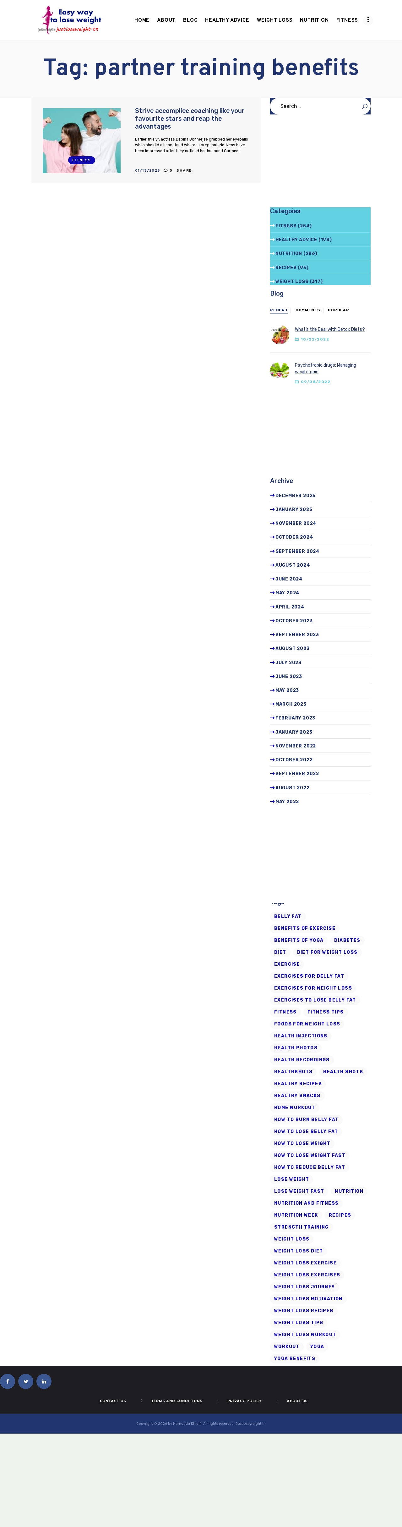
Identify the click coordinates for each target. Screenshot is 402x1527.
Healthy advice (296, 239)
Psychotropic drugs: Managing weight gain (325, 369)
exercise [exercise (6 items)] (287, 964)
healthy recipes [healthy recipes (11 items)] (298, 1083)
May (287, 593)
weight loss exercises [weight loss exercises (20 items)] (307, 1275)
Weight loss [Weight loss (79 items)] (291, 1239)
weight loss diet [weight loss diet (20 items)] (298, 1251)
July (288, 662)
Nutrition (288, 253)
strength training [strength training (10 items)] (301, 1227)
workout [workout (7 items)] (287, 1346)
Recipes (286, 267)
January (293, 509)
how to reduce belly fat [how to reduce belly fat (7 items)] (309, 1167)
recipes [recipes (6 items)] (340, 1215)
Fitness (81, 160)
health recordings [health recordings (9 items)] (302, 1060)
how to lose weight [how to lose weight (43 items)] (302, 1143)
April (290, 607)
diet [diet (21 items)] (280, 952)
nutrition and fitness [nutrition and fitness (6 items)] (306, 1203)
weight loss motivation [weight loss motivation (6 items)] (308, 1299)
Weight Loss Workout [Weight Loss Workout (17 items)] (305, 1334)
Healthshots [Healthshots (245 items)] (293, 1071)
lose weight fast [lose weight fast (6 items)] (299, 1191)
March (291, 704)
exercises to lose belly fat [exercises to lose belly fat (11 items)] (315, 1000)
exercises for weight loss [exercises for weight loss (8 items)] (313, 988)
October (294, 537)
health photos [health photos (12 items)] (296, 1048)
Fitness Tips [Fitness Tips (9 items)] (325, 1012)
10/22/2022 (315, 339)
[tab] (279, 310)
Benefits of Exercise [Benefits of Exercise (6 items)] (304, 928)
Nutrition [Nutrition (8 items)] (349, 1191)
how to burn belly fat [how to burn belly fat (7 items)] (306, 1119)
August (292, 565)
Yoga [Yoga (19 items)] (317, 1346)
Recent (279, 310)
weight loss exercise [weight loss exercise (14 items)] (305, 1263)
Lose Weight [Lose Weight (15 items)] (291, 1179)
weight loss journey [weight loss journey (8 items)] (304, 1287)
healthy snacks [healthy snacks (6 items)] (297, 1095)
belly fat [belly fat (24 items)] (288, 916)
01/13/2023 (147, 170)
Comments (308, 310)
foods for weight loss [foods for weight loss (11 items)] (307, 1024)
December (295, 495)
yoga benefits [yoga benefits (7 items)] (294, 1358)
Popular (338, 310)
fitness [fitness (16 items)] (285, 1012)
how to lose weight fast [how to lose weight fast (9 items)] (309, 1155)
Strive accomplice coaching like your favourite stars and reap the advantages (190, 118)
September (297, 551)
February (295, 718)
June (289, 579)
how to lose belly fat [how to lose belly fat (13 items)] (306, 1131)
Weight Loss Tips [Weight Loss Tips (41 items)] (298, 1322)
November (296, 523)
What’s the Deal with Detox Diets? (330, 329)
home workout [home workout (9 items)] (294, 1107)
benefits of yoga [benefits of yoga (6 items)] (298, 940)
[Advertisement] (320, 163)
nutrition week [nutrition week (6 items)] (296, 1215)
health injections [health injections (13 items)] (301, 1036)
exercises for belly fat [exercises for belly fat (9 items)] (309, 976)
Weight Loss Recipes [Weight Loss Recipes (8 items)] (304, 1310)
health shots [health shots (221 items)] (343, 1071)
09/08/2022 (315, 382)
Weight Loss (292, 281)
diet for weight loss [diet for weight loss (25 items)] (327, 952)
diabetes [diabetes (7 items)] (347, 940)
